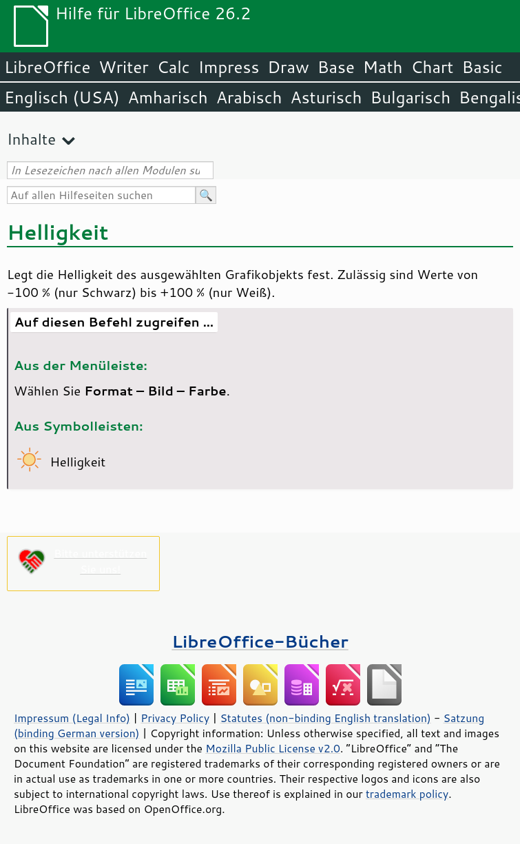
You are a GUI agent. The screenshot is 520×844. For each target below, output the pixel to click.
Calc (173, 67)
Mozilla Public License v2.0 (272, 748)
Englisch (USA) (62, 97)
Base (336, 67)
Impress (229, 67)
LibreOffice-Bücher (259, 641)
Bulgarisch (411, 97)
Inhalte (31, 139)
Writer (123, 67)
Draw (288, 67)
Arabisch (249, 97)
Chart (431, 67)
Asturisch (326, 97)
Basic (481, 67)
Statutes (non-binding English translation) (325, 717)
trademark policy (407, 793)
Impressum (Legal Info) (72, 717)
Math (383, 67)
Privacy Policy (175, 717)
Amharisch (168, 97)
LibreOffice (47, 67)
